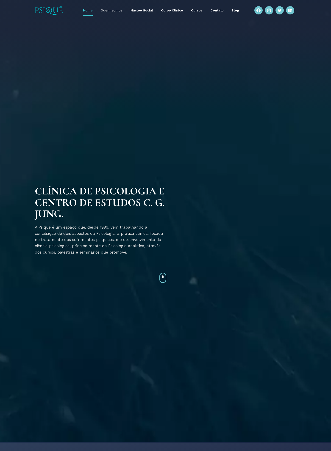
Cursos (197, 10)
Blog (235, 10)
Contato (217, 10)
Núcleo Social (142, 10)
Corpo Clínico (172, 10)
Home (88, 10)
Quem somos (111, 10)
